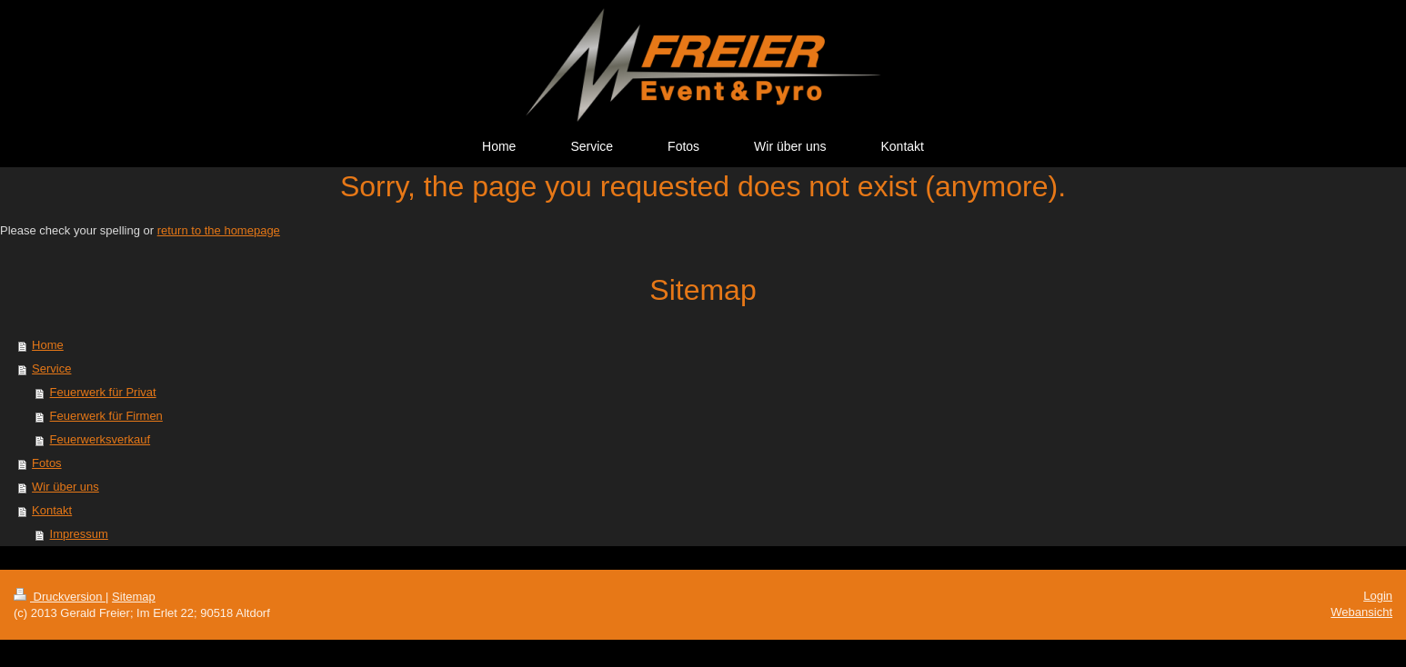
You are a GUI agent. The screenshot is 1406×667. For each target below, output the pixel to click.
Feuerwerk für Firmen (106, 416)
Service (51, 368)
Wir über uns (65, 486)
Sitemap (134, 596)
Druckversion (59, 596)
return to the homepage (218, 230)
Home (48, 345)
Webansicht (1361, 612)
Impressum (79, 534)
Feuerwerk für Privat (103, 392)
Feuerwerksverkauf (100, 439)
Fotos (47, 463)
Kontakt (52, 510)
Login (1377, 595)
